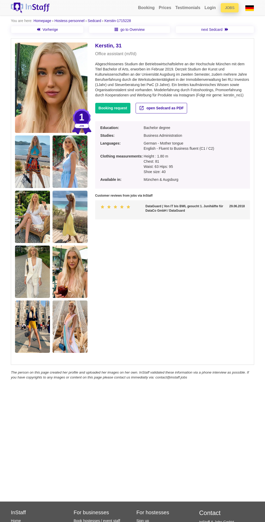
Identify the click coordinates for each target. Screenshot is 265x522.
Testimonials (188, 7)
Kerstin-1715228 (117, 21)
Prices (165, 7)
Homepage (42, 21)
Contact (210, 512)
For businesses (91, 512)
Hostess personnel (69, 21)
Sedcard (94, 21)
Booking (146, 7)
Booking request (113, 108)
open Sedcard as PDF (161, 108)
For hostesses (152, 512)
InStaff (18, 512)
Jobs (229, 8)
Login (210, 7)
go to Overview (130, 29)
